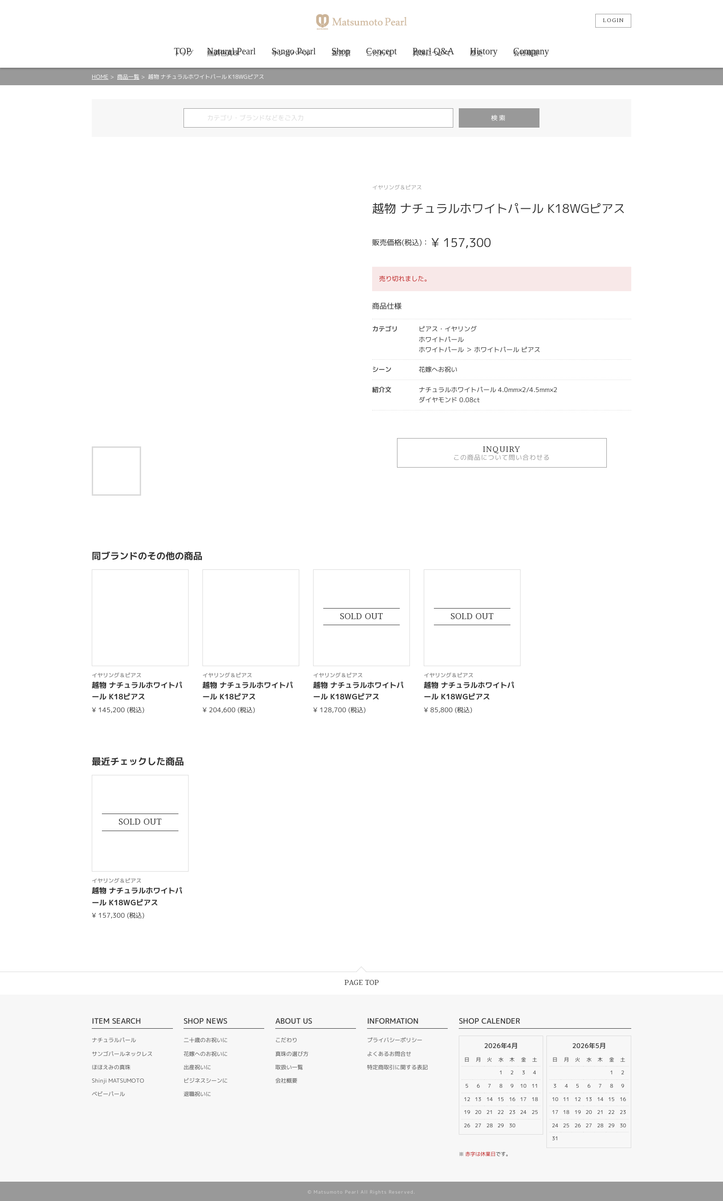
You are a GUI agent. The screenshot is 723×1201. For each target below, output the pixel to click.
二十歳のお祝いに (206, 1040)
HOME (100, 77)
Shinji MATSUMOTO (118, 1080)
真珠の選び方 (291, 1054)
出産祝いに (197, 1067)
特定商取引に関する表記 (397, 1067)
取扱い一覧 (289, 1067)
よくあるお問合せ (389, 1054)
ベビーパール (108, 1094)
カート (577, 21)
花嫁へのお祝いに (206, 1054)
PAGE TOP (361, 983)
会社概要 (286, 1080)
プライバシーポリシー (394, 1040)
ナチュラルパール (114, 1040)
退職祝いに (197, 1094)
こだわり (286, 1040)
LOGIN (613, 21)
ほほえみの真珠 (111, 1067)
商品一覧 (128, 77)
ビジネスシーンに (206, 1080)
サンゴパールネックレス (122, 1054)
